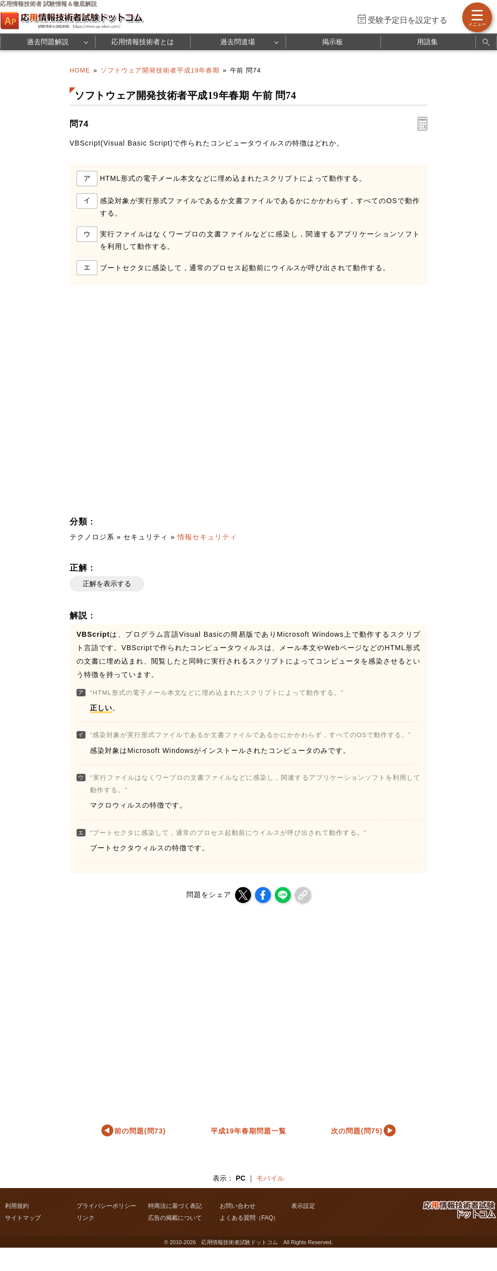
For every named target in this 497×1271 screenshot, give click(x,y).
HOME (80, 70)
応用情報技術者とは (142, 42)
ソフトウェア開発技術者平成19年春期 (160, 70)
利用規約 (17, 1205)
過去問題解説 (48, 42)
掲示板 (332, 42)
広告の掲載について (175, 1217)
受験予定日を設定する (407, 20)
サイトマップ (23, 1217)
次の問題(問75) (357, 1131)
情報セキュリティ (207, 537)
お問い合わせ (237, 1205)
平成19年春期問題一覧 (248, 1131)
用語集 (427, 42)
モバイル (270, 1178)
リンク (85, 1217)
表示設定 (303, 1205)
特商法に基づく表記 (175, 1205)
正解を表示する (107, 584)
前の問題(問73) (140, 1131)
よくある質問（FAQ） (249, 1217)
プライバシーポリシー (106, 1205)
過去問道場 (237, 42)
